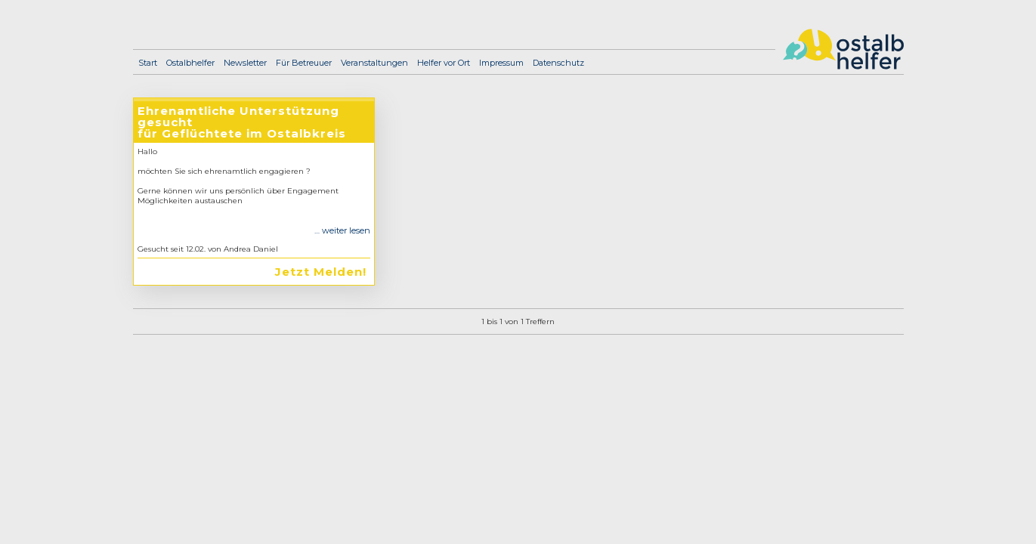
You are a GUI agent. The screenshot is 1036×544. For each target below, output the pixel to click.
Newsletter (245, 62)
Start (147, 62)
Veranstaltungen (374, 62)
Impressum (501, 62)
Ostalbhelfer (190, 62)
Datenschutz (558, 62)
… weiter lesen (342, 230)
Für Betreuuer (304, 62)
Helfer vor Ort (443, 62)
